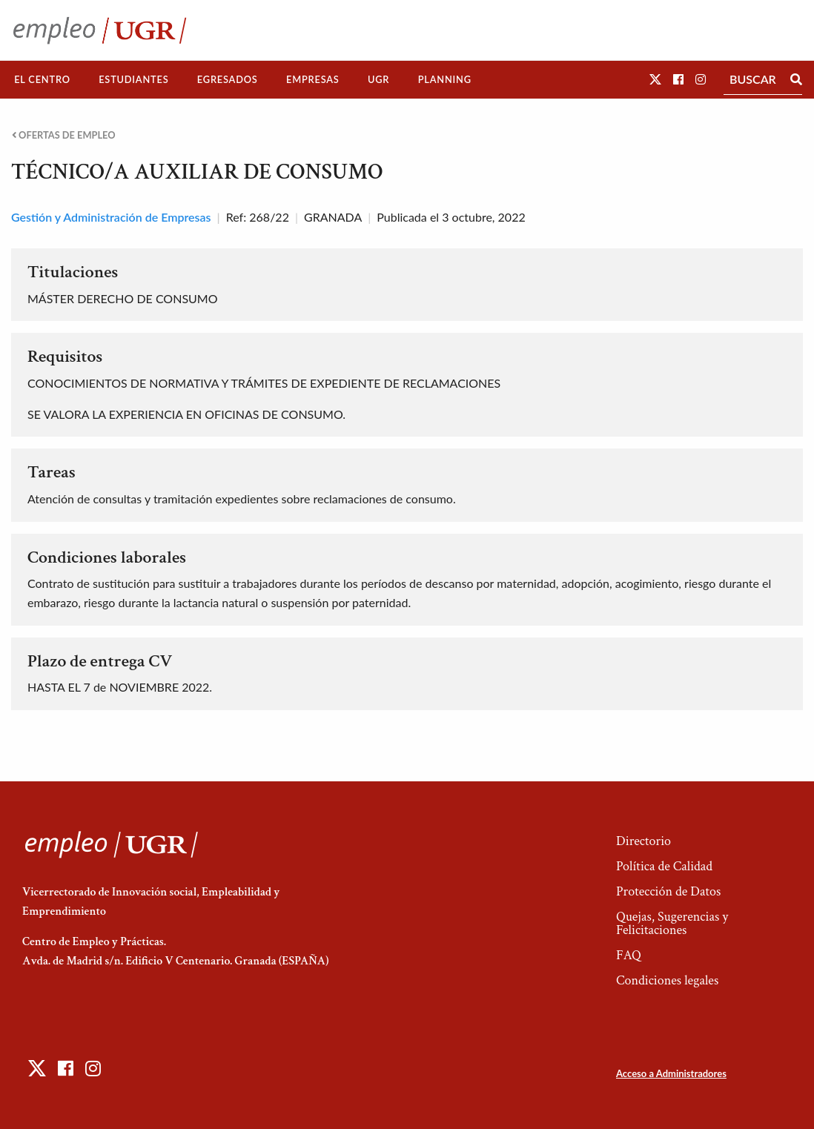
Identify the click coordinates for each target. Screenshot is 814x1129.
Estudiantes (133, 79)
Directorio (643, 841)
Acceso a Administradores (671, 1073)
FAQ (628, 955)
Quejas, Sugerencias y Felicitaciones (672, 923)
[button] (655, 79)
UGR (378, 79)
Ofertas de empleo (64, 135)
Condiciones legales (667, 980)
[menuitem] (42, 80)
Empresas (313, 79)
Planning (444, 79)
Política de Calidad (664, 866)
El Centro (42, 79)
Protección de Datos (668, 891)
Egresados (227, 79)
